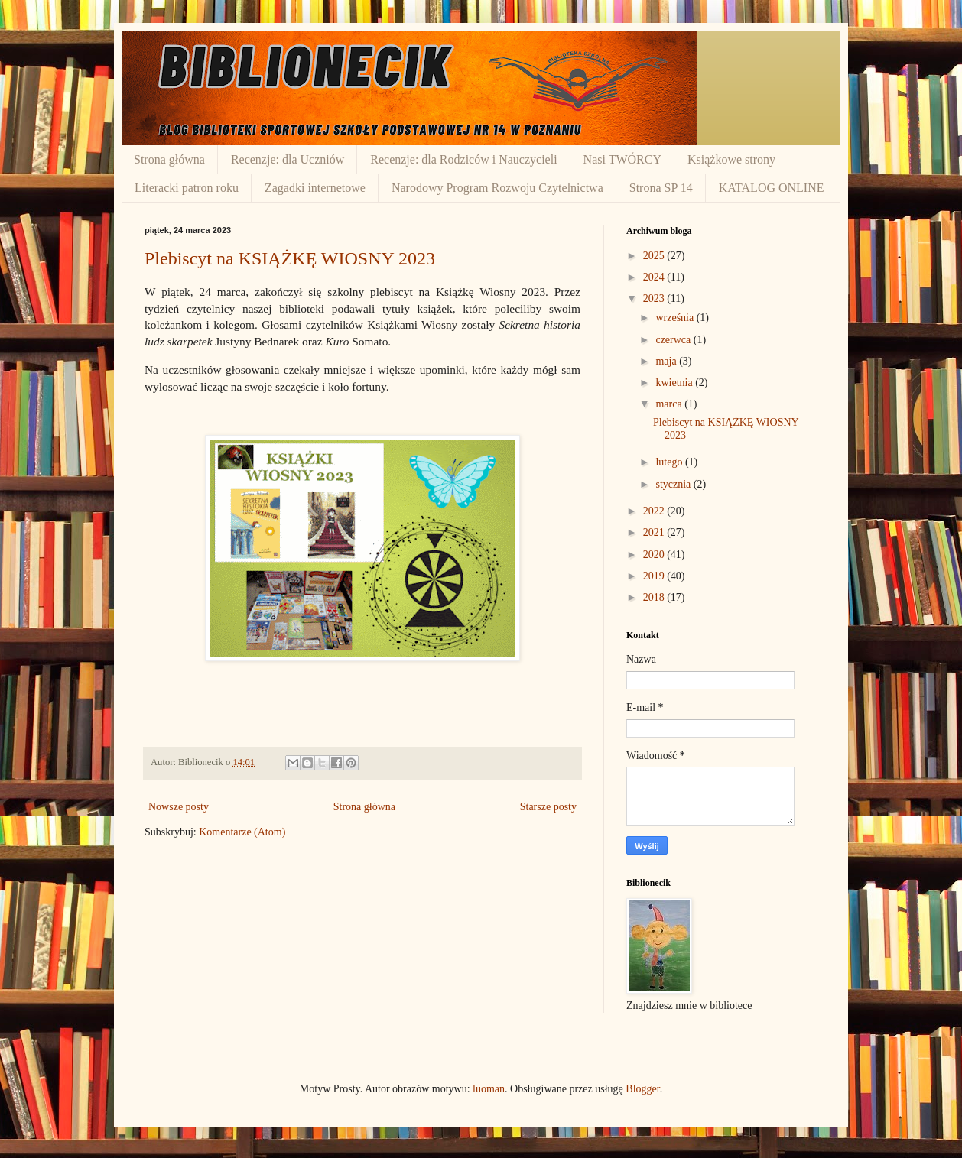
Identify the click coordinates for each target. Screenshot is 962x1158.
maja (667, 361)
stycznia (674, 484)
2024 (655, 277)
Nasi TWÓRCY (622, 159)
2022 (655, 511)
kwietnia (675, 382)
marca (669, 404)
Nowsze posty (178, 807)
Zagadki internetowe (315, 187)
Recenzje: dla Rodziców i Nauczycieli (463, 159)
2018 (655, 597)
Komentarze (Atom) (242, 832)
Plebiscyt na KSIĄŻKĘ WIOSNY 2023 (290, 258)
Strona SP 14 (661, 187)
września (675, 317)
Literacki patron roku (187, 187)
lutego (670, 462)
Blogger (642, 1089)
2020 (655, 554)
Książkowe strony (731, 159)
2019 (655, 576)
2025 (655, 255)
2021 (655, 532)
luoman (489, 1089)
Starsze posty (548, 807)
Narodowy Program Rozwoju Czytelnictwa (497, 187)
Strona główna (169, 159)
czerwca (674, 339)
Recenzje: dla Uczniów (287, 159)
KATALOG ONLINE (771, 187)
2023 (655, 298)
